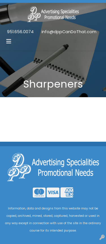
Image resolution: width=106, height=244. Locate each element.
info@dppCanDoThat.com (69, 32)
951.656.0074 (20, 32)
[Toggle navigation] (9, 41)
